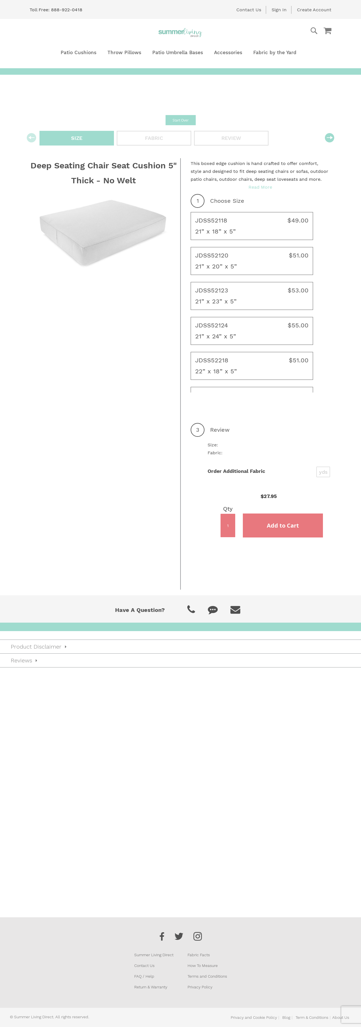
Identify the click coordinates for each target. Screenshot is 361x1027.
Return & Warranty (150, 987)
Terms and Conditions (207, 976)
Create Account (314, 9)
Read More (260, 187)
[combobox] (291, 30)
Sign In (279, 9)
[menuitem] (78, 52)
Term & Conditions (312, 1017)
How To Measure (203, 965)
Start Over (181, 120)
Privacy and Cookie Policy (254, 1017)
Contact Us (248, 9)
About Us (340, 1017)
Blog (286, 1017)
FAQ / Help (144, 976)
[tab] (180, 647)
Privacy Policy (200, 987)
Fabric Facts (199, 955)
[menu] (180, 52)
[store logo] (180, 32)
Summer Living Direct (153, 955)
